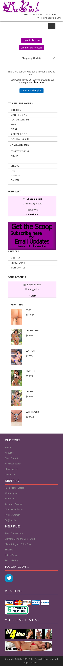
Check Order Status (14, 509)
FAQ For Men (11, 520)
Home (8, 447)
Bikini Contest (19, 267)
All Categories (11, 493)
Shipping (9, 549)
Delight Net (17, 110)
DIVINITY (30, 371)
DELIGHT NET (32, 330)
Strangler (16, 166)
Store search (18, 262)
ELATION (30, 350)
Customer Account (14, 504)
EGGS (28, 310)
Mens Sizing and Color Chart (18, 544)
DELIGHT (30, 391)
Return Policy (11, 555)
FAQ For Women (12, 514)
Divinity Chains (19, 115)
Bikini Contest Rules (14, 533)
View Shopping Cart (48, 17)
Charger (15, 180)
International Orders (14, 487)
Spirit (14, 170)
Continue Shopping (31, 90)
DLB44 (14, 129)
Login (33, 295)
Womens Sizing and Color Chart (20, 538)
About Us (15, 258)
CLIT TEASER (32, 411)
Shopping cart (34, 198)
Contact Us (10, 474)
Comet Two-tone (20, 151)
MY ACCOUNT (51, 14)
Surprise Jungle (19, 134)
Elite (13, 161)
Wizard (14, 156)
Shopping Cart (11, 469)
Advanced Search (13, 463)
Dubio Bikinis (35, 659)
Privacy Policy (11, 560)
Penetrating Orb (20, 139)
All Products (10, 498)
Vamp (13, 124)
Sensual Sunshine (20, 119)
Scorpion (15, 175)
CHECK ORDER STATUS (32, 14)
